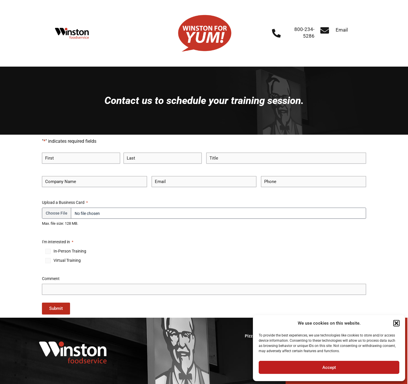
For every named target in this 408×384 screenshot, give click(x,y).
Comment (51, 278)
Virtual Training (67, 260)
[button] (396, 323)
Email (342, 30)
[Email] (324, 30)
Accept (329, 367)
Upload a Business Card (65, 202)
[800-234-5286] (276, 33)
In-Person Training (70, 251)
